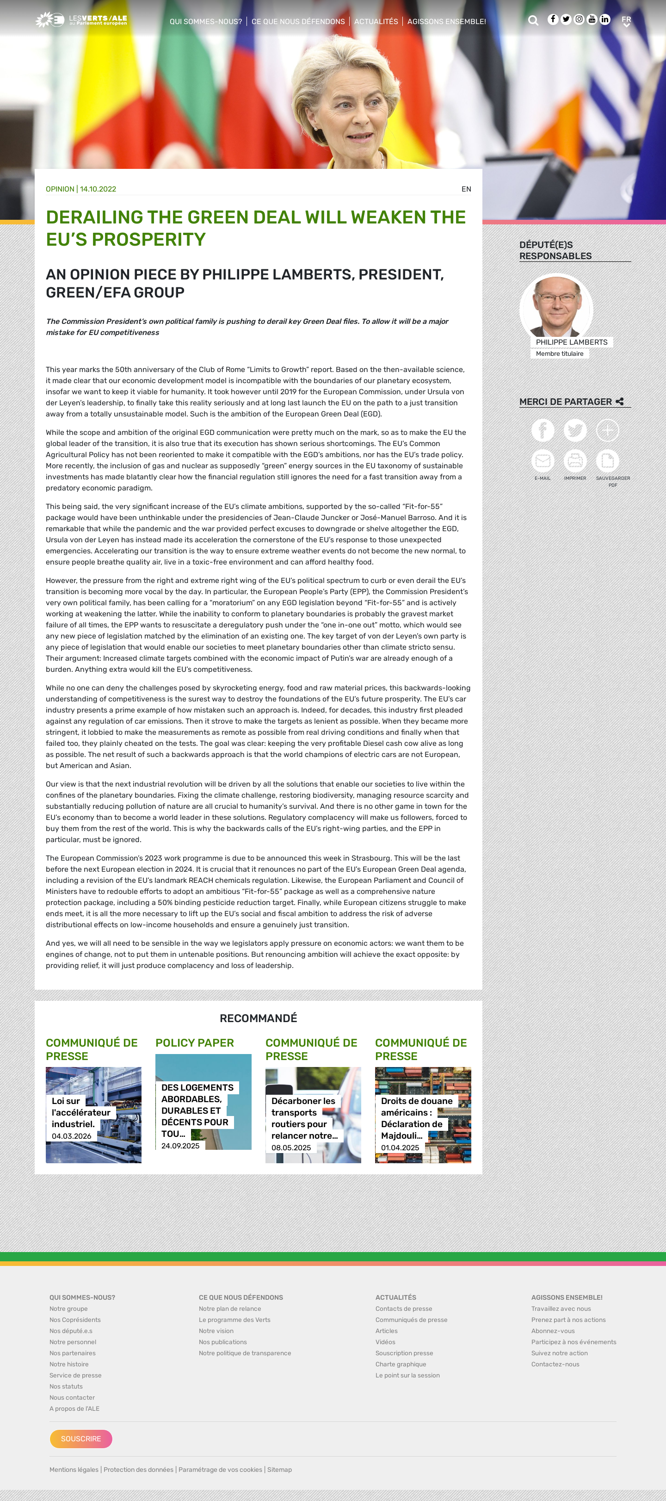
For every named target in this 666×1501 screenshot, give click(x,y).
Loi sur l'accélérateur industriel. (81, 1113)
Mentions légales (74, 1470)
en (466, 189)
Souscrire (81, 1438)
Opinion (60, 189)
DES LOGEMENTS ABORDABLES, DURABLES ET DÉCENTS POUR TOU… (197, 1111)
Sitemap (279, 1470)
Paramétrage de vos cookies (220, 1470)
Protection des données (138, 1470)
